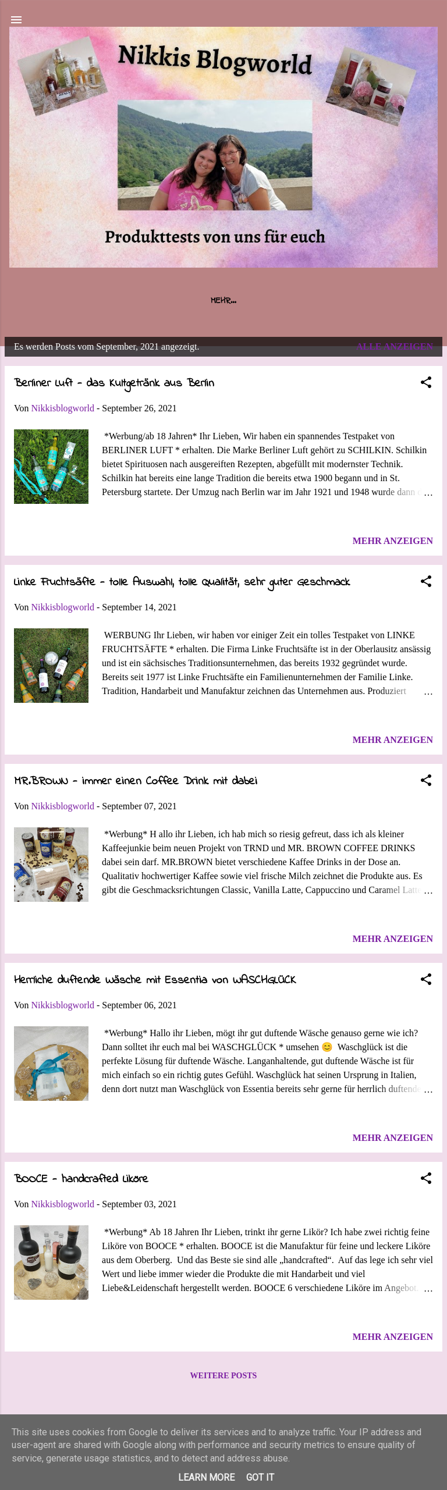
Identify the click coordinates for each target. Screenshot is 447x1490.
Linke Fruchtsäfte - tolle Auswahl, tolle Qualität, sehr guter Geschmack (182, 582)
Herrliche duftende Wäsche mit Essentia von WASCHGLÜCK (155, 980)
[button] (426, 384)
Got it (260, 1477)
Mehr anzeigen (393, 541)
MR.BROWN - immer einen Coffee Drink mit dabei (135, 781)
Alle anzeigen (394, 346)
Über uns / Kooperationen (186, 301)
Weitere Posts (223, 1375)
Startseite (83, 301)
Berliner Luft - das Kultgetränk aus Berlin (114, 383)
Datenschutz (359, 301)
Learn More (206, 1477)
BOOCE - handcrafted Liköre (81, 1179)
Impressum (286, 301)
